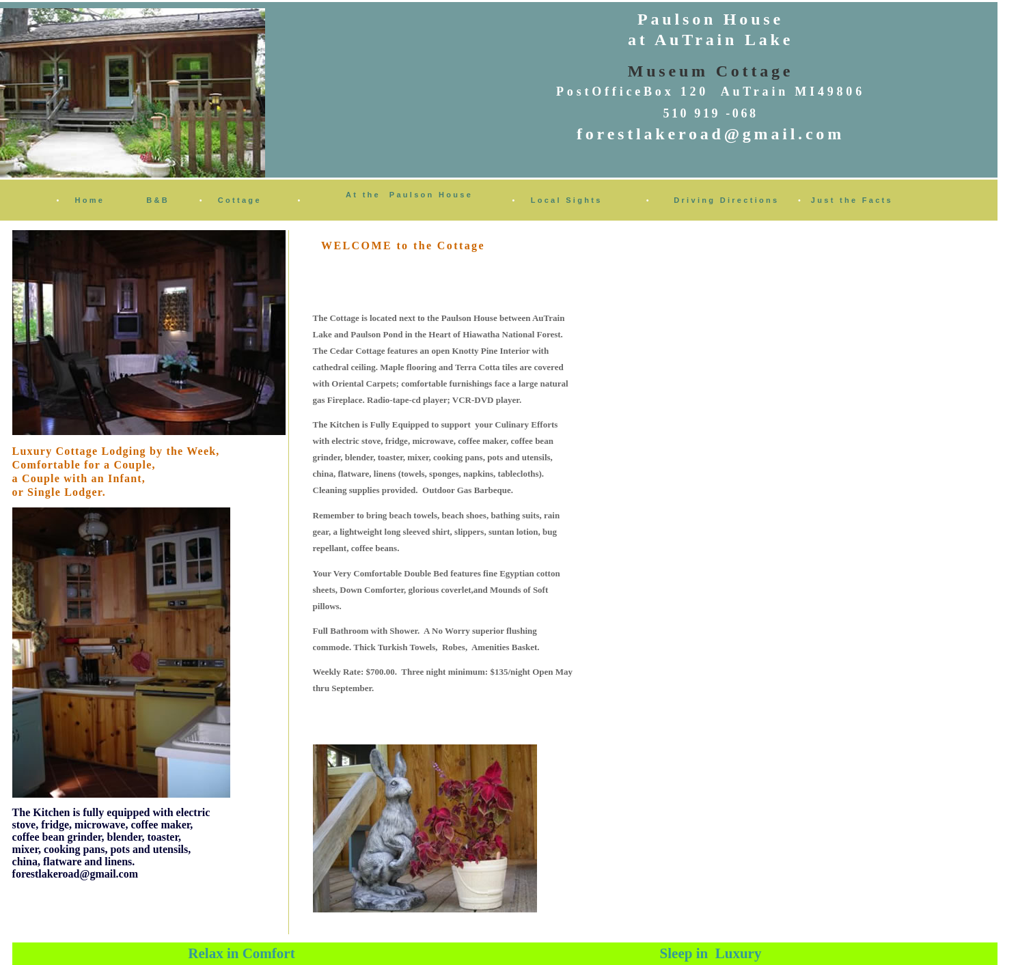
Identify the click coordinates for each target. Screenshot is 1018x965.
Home (90, 200)
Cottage (240, 200)
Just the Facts (852, 200)
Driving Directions (726, 200)
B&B (157, 200)
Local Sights (567, 200)
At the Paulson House (409, 195)
